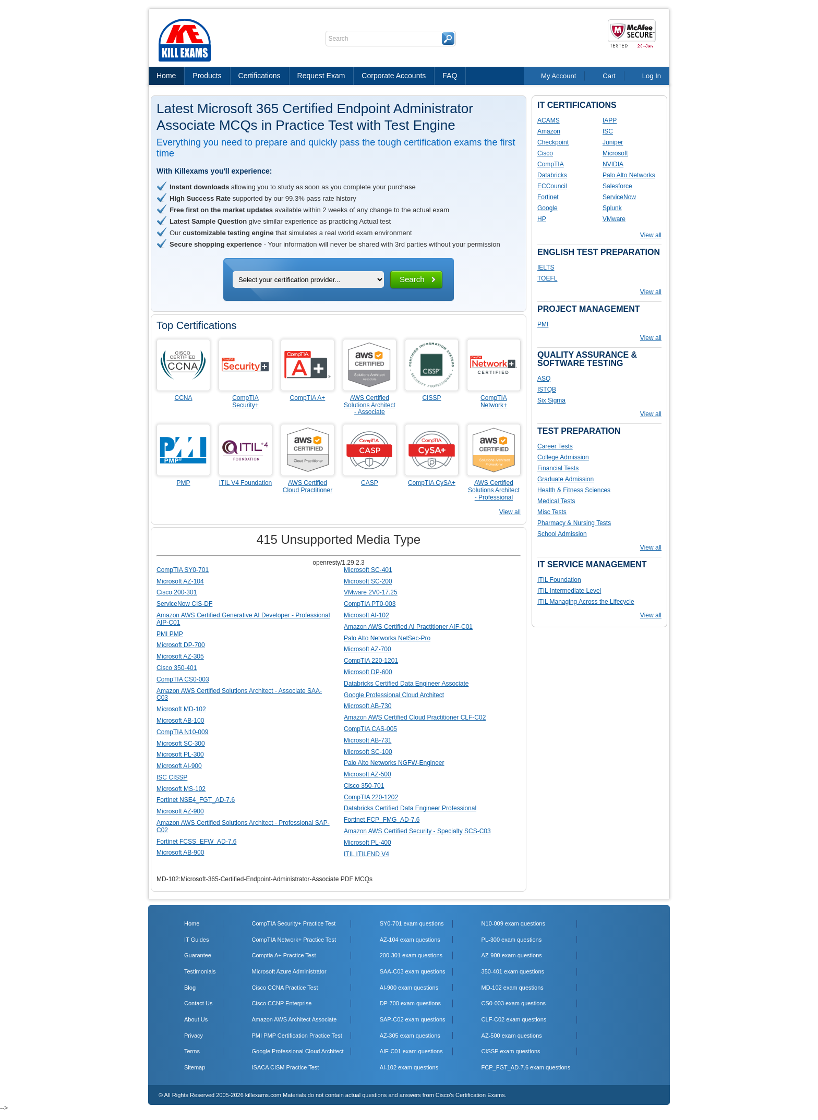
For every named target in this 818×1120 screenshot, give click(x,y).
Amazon (548, 131)
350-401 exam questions (513, 971)
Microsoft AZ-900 (180, 811)
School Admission (562, 534)
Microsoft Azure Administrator (289, 971)
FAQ (449, 75)
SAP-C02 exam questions (413, 1019)
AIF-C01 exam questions (411, 1051)
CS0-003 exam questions (514, 1003)
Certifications (259, 75)
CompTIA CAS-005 (370, 729)
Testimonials (200, 971)
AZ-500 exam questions (512, 1035)
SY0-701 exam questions (412, 923)
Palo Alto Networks (629, 175)
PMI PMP (170, 634)
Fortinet (548, 197)
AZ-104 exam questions (410, 939)
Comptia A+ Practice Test (284, 955)
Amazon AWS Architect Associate (294, 1019)
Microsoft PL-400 (367, 842)
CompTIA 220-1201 (371, 660)
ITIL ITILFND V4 (366, 854)
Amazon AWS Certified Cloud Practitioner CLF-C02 (415, 717)
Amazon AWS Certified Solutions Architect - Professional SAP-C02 (243, 826)
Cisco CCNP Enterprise (282, 1003)
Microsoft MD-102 (181, 709)
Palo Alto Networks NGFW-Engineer (394, 762)
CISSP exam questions (511, 1051)
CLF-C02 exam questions (514, 1019)
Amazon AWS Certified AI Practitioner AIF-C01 (408, 626)
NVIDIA (613, 164)
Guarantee (197, 955)
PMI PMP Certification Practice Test (297, 1035)
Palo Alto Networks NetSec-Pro (387, 638)
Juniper (613, 142)
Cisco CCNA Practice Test (285, 987)
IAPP (610, 120)
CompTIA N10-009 (182, 732)
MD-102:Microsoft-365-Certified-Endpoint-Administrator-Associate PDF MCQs (264, 879)
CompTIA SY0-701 (183, 570)
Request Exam (321, 75)
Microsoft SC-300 (181, 743)
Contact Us (198, 1003)
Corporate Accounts (394, 75)
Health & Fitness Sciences (573, 490)
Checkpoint (553, 142)
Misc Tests (552, 512)
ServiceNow (619, 197)
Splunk (612, 208)
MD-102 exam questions (513, 987)
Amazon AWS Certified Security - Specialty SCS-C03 (417, 831)
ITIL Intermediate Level (569, 590)
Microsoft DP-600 (368, 672)
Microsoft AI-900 (179, 766)
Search (412, 279)
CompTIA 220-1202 (371, 797)
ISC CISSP (172, 777)
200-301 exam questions (411, 955)
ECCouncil (552, 186)
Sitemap (194, 1067)
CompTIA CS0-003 (183, 679)
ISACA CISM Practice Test (285, 1067)
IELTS (545, 267)
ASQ (543, 378)
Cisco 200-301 (177, 592)
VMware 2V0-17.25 (371, 592)
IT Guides (196, 939)
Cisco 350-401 (177, 668)
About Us (196, 1019)
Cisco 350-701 (364, 785)
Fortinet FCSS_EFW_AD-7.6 (196, 841)
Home (166, 75)
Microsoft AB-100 (180, 720)
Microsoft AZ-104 (180, 581)
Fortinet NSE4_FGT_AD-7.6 (196, 800)
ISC (608, 131)
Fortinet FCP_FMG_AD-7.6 (381, 819)
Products (207, 75)
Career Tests (555, 446)
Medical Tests (556, 501)
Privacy (193, 1035)
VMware (614, 219)
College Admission (563, 457)
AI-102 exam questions (409, 1067)
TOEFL (547, 278)
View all (510, 512)
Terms (192, 1051)
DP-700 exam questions (410, 1003)
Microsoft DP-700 (181, 645)
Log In (651, 76)
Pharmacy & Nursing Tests (574, 523)
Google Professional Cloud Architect (394, 695)
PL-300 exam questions (512, 939)
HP (541, 219)
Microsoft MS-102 (181, 789)
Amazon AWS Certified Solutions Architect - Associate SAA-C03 (239, 694)
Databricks (552, 175)
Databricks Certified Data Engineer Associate (406, 683)
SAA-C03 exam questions (413, 971)
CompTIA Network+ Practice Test (294, 939)
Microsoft (615, 153)
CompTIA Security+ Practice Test (294, 923)
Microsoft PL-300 (180, 754)
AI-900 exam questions (409, 987)
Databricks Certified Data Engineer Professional (410, 808)
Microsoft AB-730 (367, 706)
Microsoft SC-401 (368, 570)
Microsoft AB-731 (367, 740)
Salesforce (617, 186)
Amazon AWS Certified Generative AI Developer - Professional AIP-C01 (243, 619)
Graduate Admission (565, 479)
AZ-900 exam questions (512, 955)
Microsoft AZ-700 (367, 649)
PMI (542, 324)
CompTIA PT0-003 (369, 603)
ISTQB (546, 389)
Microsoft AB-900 (180, 852)
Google (547, 208)
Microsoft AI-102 (366, 615)
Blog (190, 987)
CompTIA (550, 164)
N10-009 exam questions (513, 923)
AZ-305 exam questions (410, 1035)
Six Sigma (551, 400)
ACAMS (548, 120)
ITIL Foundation (559, 579)
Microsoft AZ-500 (367, 774)
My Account (558, 76)
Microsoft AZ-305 (180, 656)
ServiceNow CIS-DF (184, 603)
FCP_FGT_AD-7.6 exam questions (526, 1067)
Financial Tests (558, 468)
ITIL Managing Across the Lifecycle (585, 601)
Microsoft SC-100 (368, 752)
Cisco (545, 153)
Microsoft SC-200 (368, 581)
